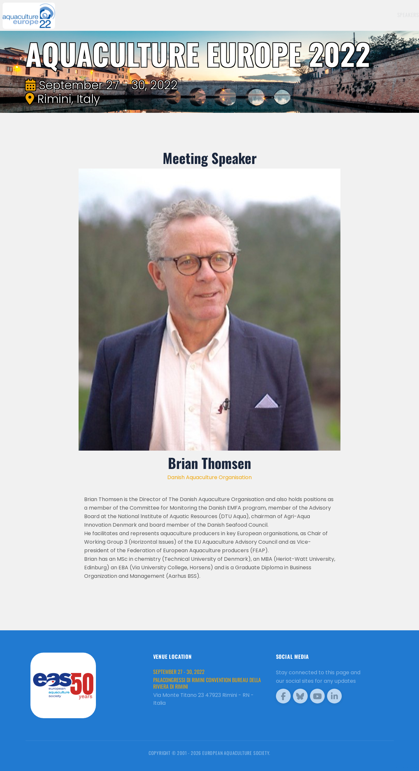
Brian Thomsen (209, 463)
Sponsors (325, 15)
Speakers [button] (226, 15)
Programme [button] (358, 15)
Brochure (395, 15)
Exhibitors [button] (261, 15)
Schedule (296, 15)
